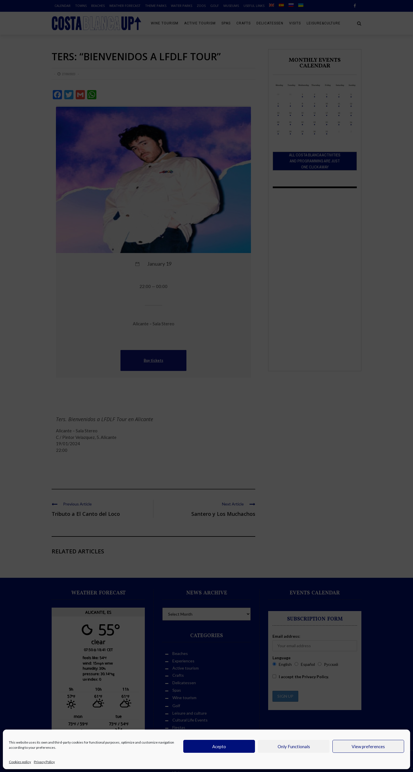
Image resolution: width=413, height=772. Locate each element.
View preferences (368, 746)
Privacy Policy (44, 762)
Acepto (219, 746)
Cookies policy (20, 762)
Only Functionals (294, 746)
